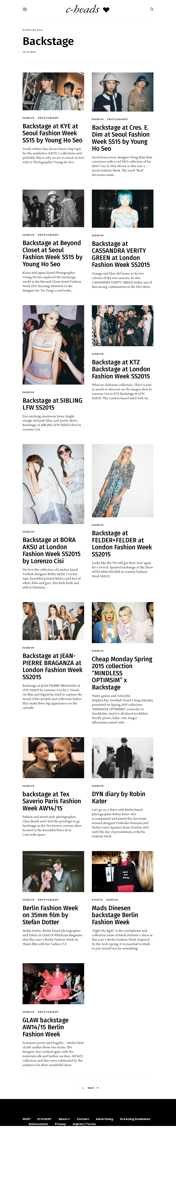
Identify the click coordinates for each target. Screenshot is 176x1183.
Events (97, 899)
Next (91, 1088)
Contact (83, 1119)
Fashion (28, 118)
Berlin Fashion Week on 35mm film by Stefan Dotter (50, 915)
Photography (48, 118)
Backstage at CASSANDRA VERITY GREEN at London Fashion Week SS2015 (121, 254)
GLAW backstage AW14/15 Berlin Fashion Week (46, 1027)
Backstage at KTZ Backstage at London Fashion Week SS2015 (121, 369)
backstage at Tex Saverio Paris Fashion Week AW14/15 (52, 801)
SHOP (26, 1119)
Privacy (60, 1124)
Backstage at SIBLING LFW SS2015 (52, 404)
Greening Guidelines (135, 1119)
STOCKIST (44, 1119)
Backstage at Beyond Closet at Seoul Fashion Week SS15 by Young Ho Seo (52, 253)
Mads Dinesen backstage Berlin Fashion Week (115, 915)
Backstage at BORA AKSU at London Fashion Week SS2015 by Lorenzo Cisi (52, 550)
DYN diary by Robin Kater (118, 797)
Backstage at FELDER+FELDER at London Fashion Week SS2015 (122, 543)
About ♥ (64, 1119)
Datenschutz (38, 1124)
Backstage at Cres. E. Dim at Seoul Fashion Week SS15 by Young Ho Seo (121, 138)
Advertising (104, 1119)
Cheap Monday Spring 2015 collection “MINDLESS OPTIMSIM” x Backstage (122, 673)
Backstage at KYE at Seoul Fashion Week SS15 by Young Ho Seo (52, 133)
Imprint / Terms (84, 1124)
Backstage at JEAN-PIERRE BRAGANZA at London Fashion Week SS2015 (53, 666)
